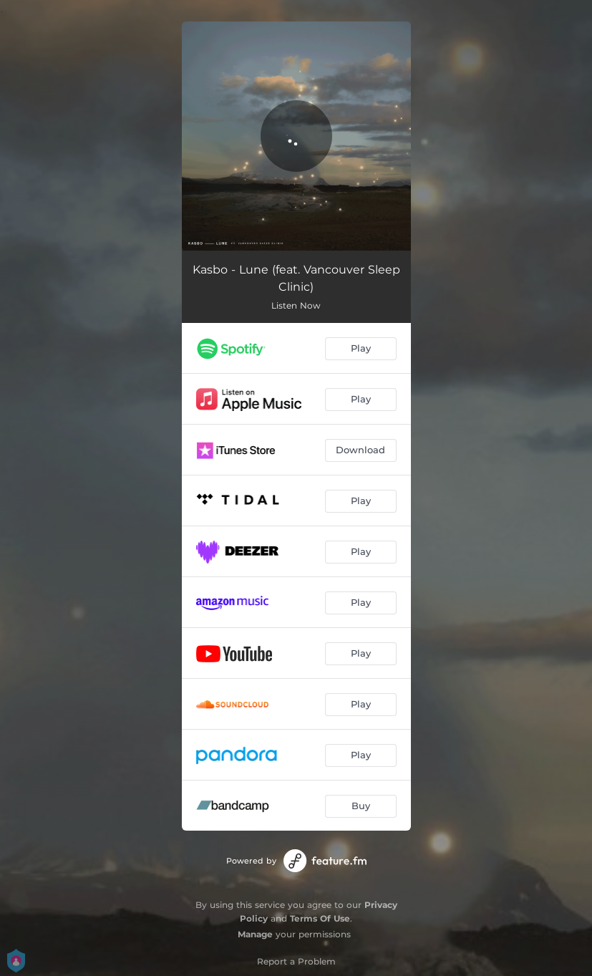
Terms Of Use (320, 918)
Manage (255, 934)
